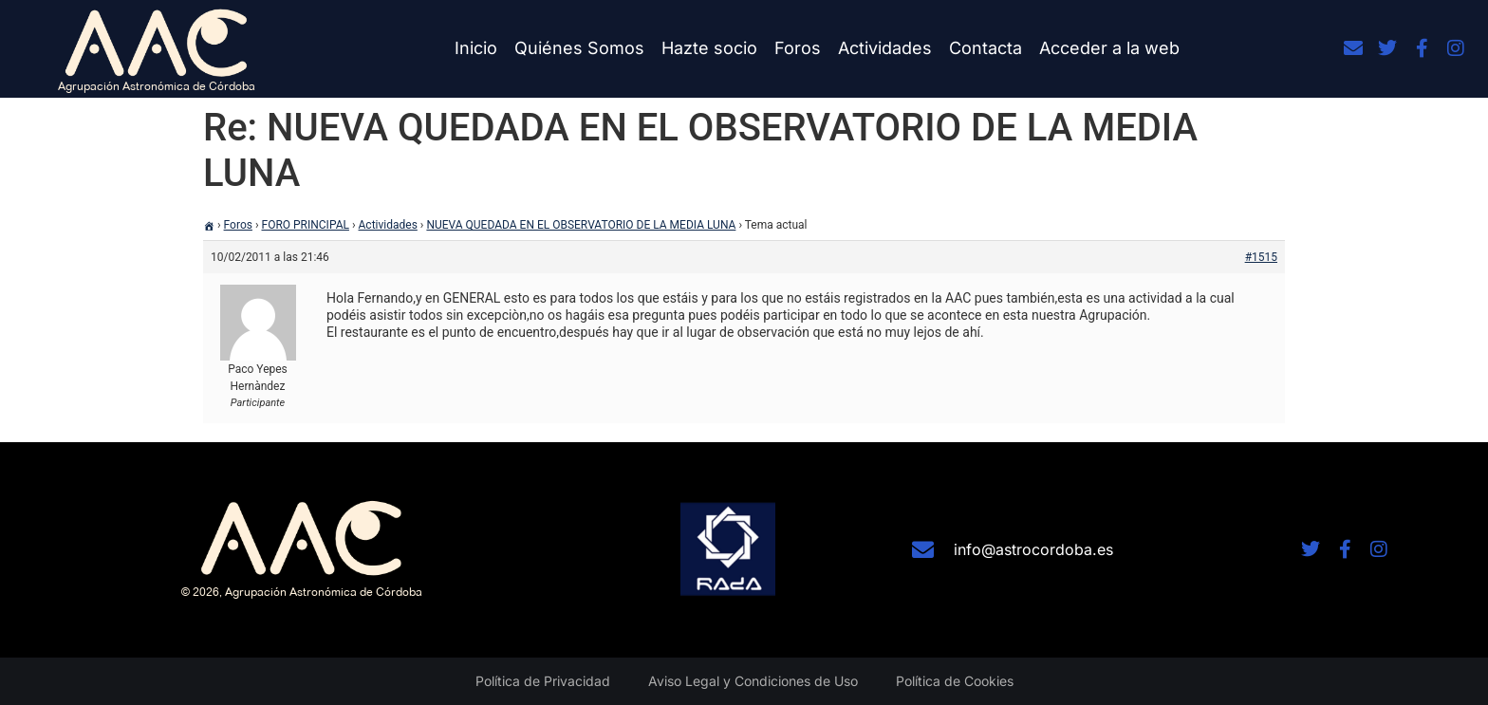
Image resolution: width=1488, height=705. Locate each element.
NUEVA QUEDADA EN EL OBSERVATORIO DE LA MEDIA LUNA (580, 225)
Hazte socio (709, 48)
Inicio (476, 48)
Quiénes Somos (579, 48)
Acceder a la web (1109, 48)
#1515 (1261, 257)
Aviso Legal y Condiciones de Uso (753, 681)
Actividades (885, 48)
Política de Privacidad (542, 681)
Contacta (985, 48)
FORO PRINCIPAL (305, 225)
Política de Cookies (955, 681)
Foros (797, 48)
